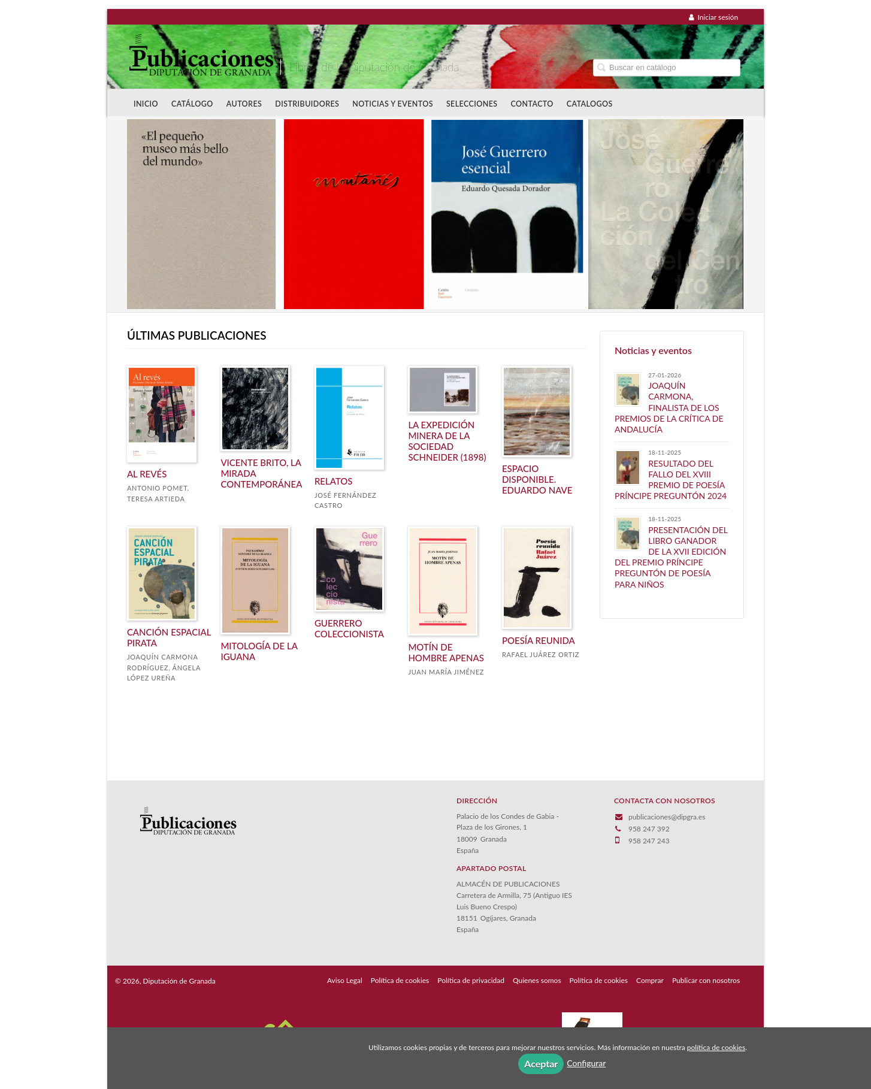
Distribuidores (307, 103)
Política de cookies (400, 980)
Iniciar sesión (713, 17)
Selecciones (472, 103)
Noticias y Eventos (392, 103)
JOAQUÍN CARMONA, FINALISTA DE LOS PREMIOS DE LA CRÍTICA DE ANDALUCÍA (669, 407)
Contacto (532, 103)
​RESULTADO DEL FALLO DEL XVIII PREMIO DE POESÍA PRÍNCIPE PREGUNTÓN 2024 (671, 479)
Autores (244, 103)
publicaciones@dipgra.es (666, 816)
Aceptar (541, 1063)
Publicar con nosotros (706, 980)
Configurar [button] (586, 1063)
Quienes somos (537, 980)
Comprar (650, 980)
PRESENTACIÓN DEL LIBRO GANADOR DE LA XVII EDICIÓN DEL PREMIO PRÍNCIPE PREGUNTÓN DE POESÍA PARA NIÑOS (671, 557)
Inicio (146, 103)
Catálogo (192, 103)
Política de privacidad (470, 980)
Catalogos (590, 103)
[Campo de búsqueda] (666, 67)
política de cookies (716, 1047)
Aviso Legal (344, 980)
